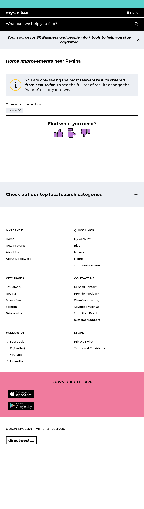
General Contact (85, 287)
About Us (12, 252)
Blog (77, 245)
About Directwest (18, 258)
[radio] (58, 133)
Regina (11, 293)
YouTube (14, 354)
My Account (82, 239)
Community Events (87, 265)
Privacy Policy (84, 341)
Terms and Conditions (89, 348)
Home (10, 239)
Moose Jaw (14, 300)
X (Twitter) (15, 348)
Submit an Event (85, 313)
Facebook (15, 341)
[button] (132, 12)
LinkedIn (14, 361)
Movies (79, 252)
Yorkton (11, 306)
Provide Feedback (86, 293)
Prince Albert (15, 313)
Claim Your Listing (86, 300)
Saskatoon (13, 287)
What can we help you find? (31, 24)
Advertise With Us (87, 306)
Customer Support (87, 320)
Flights (79, 258)
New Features (16, 245)
